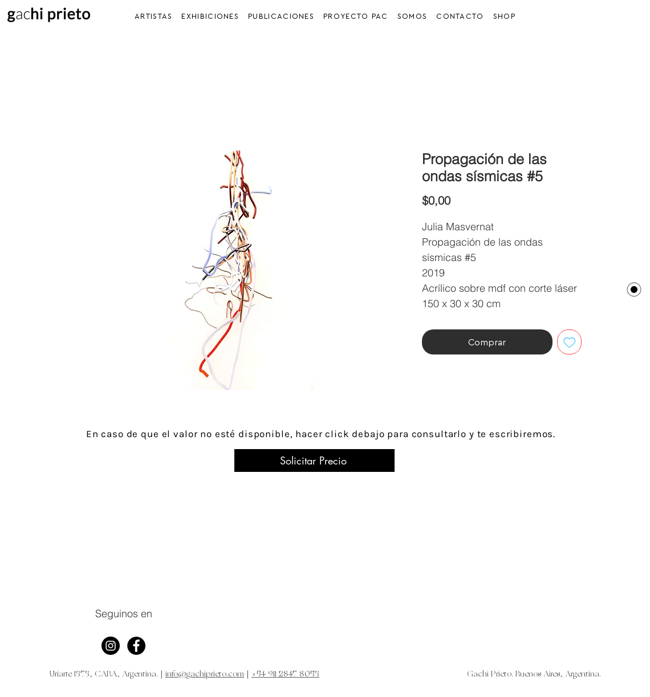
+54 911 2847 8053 (285, 674)
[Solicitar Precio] (314, 460)
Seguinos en (123, 613)
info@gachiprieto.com (204, 674)
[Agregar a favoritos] (569, 341)
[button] (210, 16)
